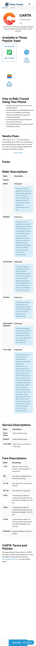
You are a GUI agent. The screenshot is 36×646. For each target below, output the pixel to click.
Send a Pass (15, 140)
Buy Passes (18, 643)
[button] (29, 4)
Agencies (5, 7)
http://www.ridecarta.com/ (10, 559)
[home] (14, 4)
